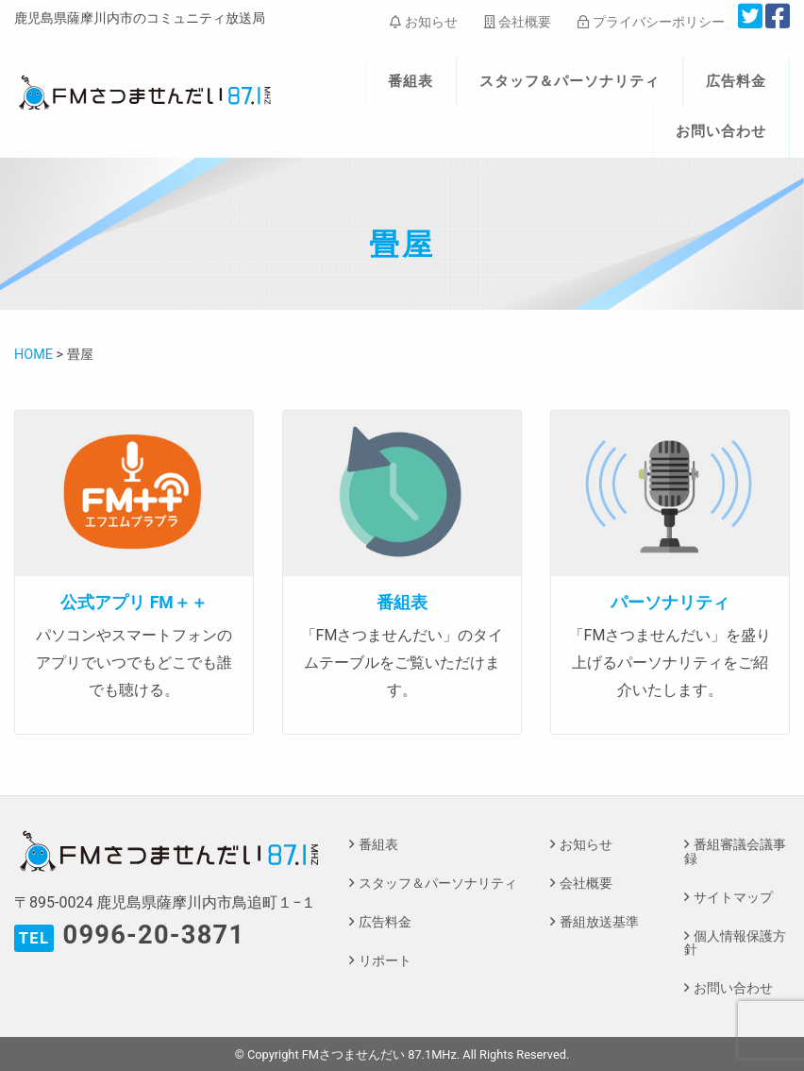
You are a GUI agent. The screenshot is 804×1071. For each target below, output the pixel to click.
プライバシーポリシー (651, 21)
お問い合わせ (721, 131)
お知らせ (423, 21)
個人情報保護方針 (735, 943)
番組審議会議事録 (735, 851)
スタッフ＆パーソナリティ (570, 81)
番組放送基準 (599, 922)
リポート (385, 961)
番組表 (410, 81)
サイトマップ (733, 898)
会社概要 (517, 21)
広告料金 (736, 81)
